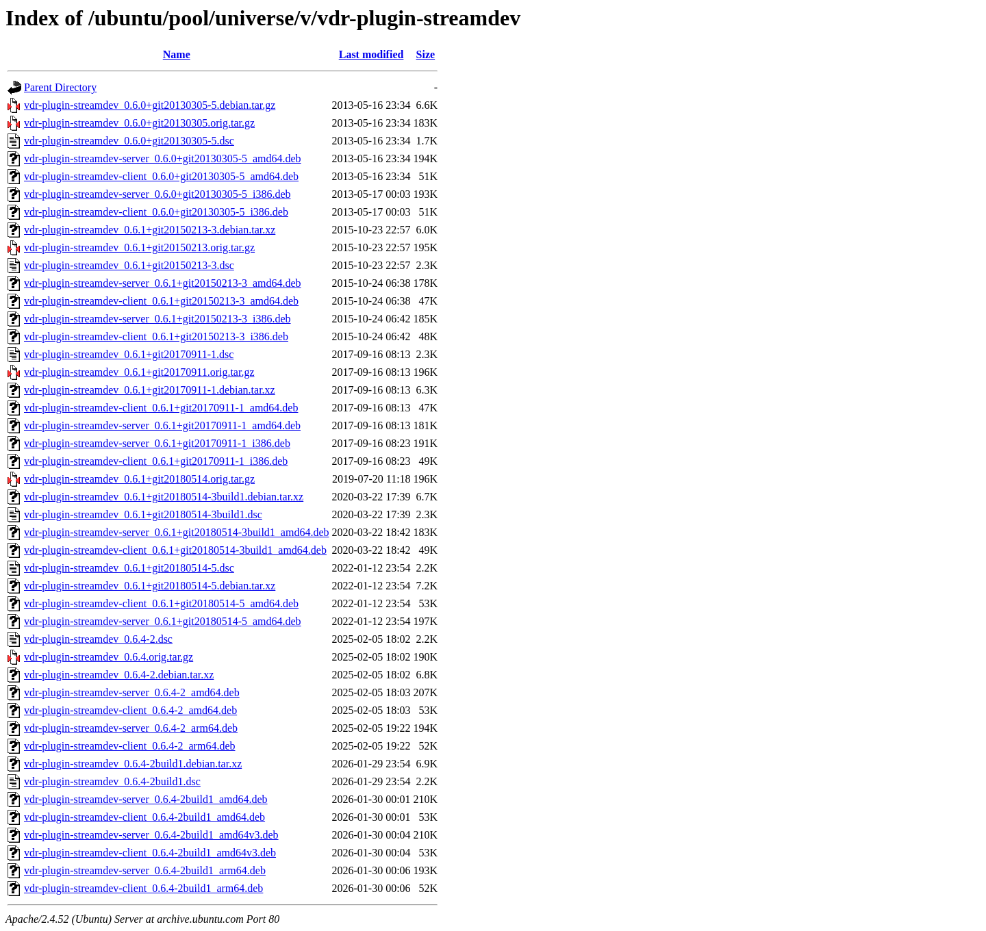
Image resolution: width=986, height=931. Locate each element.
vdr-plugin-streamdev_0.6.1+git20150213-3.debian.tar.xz (149, 229)
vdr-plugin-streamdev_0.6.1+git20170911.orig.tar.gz (139, 372)
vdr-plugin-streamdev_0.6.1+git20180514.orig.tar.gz (139, 479)
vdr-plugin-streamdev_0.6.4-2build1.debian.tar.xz (133, 763)
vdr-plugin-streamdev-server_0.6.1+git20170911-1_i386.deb (157, 443)
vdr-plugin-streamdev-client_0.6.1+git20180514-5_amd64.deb (161, 603)
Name (176, 54)
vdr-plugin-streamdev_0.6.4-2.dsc (98, 639)
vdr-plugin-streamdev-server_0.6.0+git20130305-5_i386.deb (157, 194)
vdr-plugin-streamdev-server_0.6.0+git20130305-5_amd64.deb (162, 158)
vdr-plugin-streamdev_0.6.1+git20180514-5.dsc (129, 568)
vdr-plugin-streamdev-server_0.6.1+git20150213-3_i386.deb (157, 318)
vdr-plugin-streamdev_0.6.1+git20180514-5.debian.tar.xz (149, 585)
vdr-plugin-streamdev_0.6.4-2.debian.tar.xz (119, 674)
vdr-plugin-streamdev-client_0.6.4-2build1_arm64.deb (143, 888)
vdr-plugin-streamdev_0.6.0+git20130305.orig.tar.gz (139, 123)
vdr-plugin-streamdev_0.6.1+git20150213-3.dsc (129, 265)
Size (425, 54)
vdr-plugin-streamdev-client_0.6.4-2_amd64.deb (130, 710)
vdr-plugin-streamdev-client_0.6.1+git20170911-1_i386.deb (156, 461)
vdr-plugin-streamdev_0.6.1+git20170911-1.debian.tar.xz (149, 390)
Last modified (371, 54)
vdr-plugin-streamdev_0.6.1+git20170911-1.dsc (128, 354)
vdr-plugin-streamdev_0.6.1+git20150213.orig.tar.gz (139, 247)
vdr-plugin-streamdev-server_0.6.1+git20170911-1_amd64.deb (162, 425)
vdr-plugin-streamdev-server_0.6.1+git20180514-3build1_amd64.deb (176, 532)
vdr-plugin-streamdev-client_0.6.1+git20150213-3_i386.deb (156, 336)
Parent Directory (60, 87)
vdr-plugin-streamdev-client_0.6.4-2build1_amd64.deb (144, 817)
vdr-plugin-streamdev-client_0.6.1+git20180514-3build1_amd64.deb (175, 550)
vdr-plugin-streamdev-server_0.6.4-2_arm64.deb (131, 728)
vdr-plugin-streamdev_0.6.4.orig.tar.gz (108, 657)
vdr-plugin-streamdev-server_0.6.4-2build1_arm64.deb (145, 870)
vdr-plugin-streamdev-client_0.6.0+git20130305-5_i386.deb (156, 212)
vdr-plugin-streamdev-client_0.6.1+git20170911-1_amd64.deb (161, 407)
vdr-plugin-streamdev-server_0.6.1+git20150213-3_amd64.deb (162, 283)
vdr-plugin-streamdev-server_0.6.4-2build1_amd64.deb (146, 799)
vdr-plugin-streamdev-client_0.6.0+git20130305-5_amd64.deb (161, 176)
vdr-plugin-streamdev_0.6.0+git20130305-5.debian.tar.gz (149, 105)
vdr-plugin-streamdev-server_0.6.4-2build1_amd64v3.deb (151, 835)
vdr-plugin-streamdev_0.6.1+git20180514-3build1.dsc (143, 514)
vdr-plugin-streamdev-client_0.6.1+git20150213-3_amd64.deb (161, 301)
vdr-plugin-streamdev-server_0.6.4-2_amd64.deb (132, 692)
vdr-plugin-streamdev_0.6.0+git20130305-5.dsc (129, 140)
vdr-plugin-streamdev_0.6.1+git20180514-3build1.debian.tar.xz (163, 496)
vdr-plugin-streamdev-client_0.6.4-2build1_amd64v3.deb (150, 852)
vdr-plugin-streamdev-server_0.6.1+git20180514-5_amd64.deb (162, 621)
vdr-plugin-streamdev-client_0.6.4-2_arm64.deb (129, 746)
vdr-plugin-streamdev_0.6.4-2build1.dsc (112, 781)
